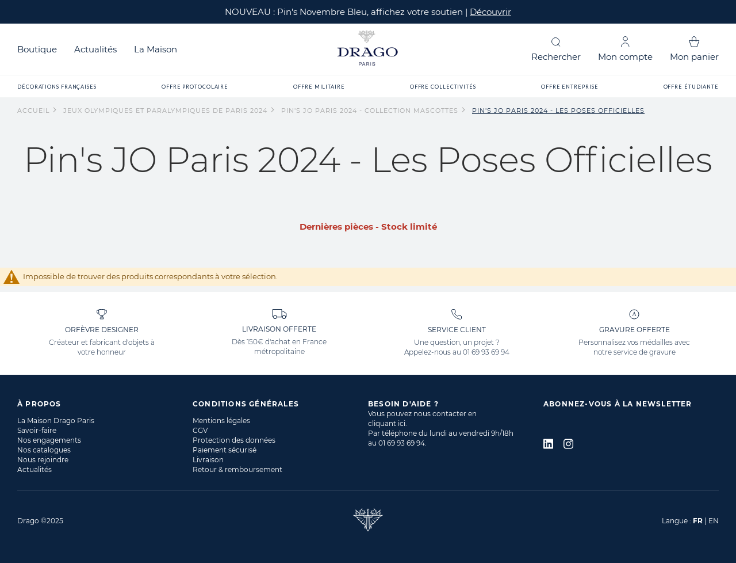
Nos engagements (49, 440)
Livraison (208, 459)
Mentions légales (221, 420)
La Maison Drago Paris (55, 420)
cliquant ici (386, 423)
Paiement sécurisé (224, 450)
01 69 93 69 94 (486, 352)
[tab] (105, 404)
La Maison (155, 49)
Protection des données (234, 440)
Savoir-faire (36, 430)
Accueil (34, 110)
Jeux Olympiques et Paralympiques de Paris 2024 (166, 110)
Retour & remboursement (237, 469)
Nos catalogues (44, 450)
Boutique (37, 49)
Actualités (95, 49)
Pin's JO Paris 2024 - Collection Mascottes (371, 110)
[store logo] (368, 49)
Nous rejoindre (42, 459)
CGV (200, 430)
